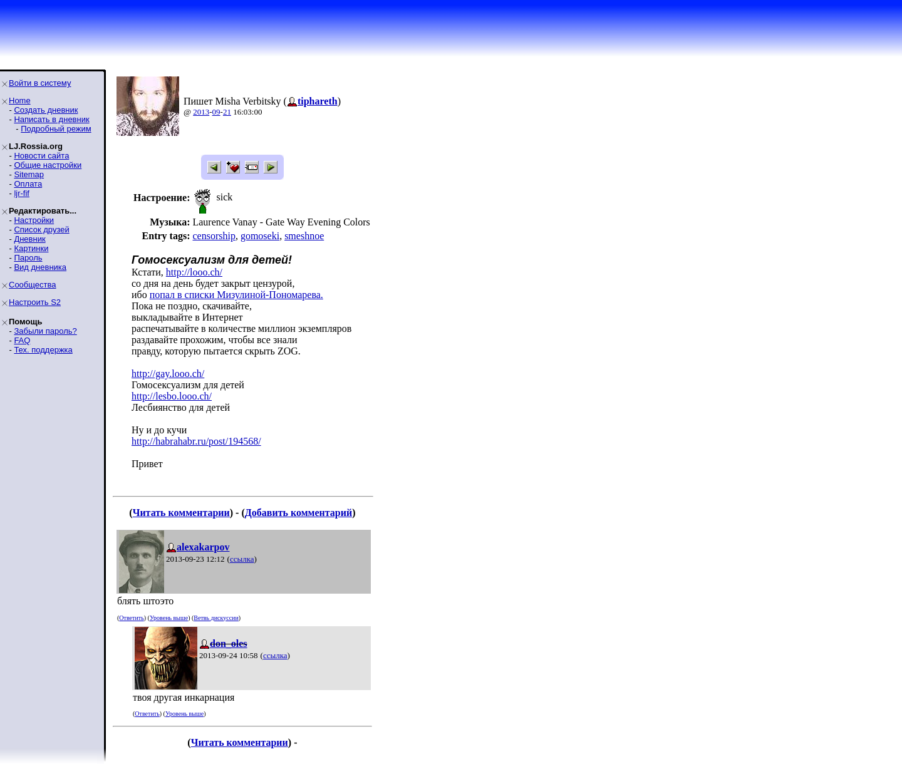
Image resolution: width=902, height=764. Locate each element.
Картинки (31, 248)
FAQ (22, 340)
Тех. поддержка (43, 349)
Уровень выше (169, 617)
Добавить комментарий (298, 512)
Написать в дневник (51, 119)
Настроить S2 (35, 302)
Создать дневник (46, 110)
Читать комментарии (181, 512)
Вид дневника (40, 267)
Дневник (29, 239)
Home (20, 100)
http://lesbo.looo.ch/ (172, 396)
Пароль (28, 257)
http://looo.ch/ (194, 272)
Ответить (131, 617)
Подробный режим (56, 128)
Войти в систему (40, 83)
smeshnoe (304, 235)
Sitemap (29, 174)
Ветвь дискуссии (216, 617)
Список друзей (41, 229)
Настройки (34, 220)
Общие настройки (47, 165)
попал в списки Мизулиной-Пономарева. (236, 294)
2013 (201, 111)
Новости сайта (41, 155)
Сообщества (32, 284)
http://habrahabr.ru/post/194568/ (196, 441)
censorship (213, 235)
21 (227, 111)
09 (216, 111)
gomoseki (260, 235)
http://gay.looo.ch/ (168, 373)
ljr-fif (21, 193)
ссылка (242, 559)
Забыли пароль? (45, 331)
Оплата (28, 183)
